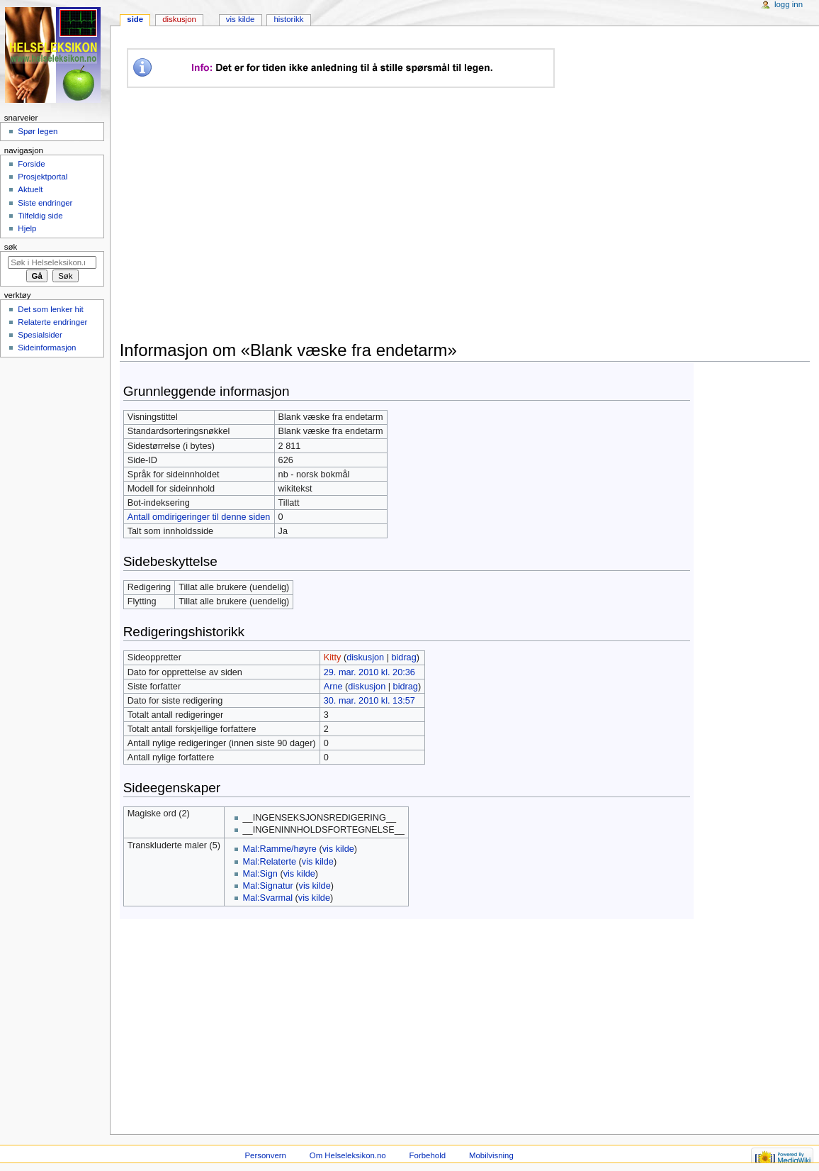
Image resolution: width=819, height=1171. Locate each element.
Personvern (265, 1155)
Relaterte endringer (52, 322)
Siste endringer (45, 203)
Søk (11, 247)
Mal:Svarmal (268, 898)
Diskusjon (179, 19)
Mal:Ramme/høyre (280, 849)
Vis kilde (240, 19)
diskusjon (365, 657)
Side (135, 19)
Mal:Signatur (268, 886)
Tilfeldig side (40, 215)
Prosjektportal (42, 176)
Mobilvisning (491, 1155)
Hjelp (27, 228)
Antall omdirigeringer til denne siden (199, 517)
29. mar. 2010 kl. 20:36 (369, 672)
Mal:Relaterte (269, 862)
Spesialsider (40, 335)
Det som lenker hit (50, 309)
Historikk (288, 19)
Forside (31, 164)
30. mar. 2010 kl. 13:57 (369, 701)
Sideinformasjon (47, 347)
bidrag (403, 657)
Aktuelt (30, 189)
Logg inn (788, 4)
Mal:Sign (260, 874)
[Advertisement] (385, 214)
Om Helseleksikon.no (348, 1155)
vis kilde (338, 849)
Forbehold (428, 1155)
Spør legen (37, 131)
